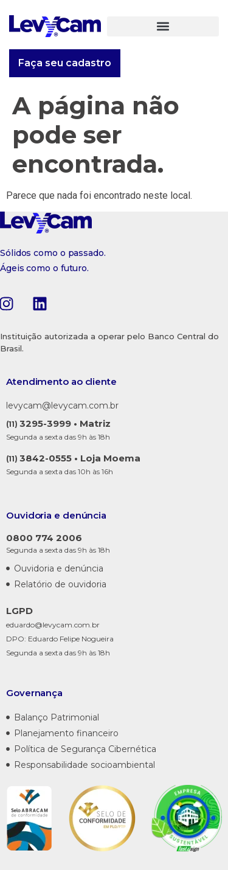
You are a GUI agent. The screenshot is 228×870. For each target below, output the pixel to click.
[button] (163, 26)
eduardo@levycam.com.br (53, 624)
